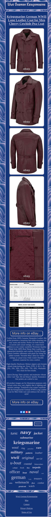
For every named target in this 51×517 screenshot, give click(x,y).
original (28, 458)
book (22, 468)
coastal (28, 463)
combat (41, 483)
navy (25, 432)
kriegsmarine (26, 442)
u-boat (15, 463)
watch (32, 486)
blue (28, 468)
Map (26, 500)
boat (25, 472)
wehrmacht (22, 482)
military (17, 452)
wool (15, 447)
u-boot (15, 468)
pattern (29, 453)
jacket (38, 433)
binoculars (39, 464)
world (39, 459)
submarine (26, 437)
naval (34, 471)
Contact (27, 504)
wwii (15, 457)
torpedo (37, 467)
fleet (33, 483)
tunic (14, 433)
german (18, 477)
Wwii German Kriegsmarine (26, 496)
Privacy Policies (26, 508)
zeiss (10, 483)
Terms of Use (26, 512)
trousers (38, 478)
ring (23, 448)
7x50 (29, 479)
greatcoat (22, 486)
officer (15, 472)
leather (39, 452)
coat (42, 473)
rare (38, 447)
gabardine (30, 448)
